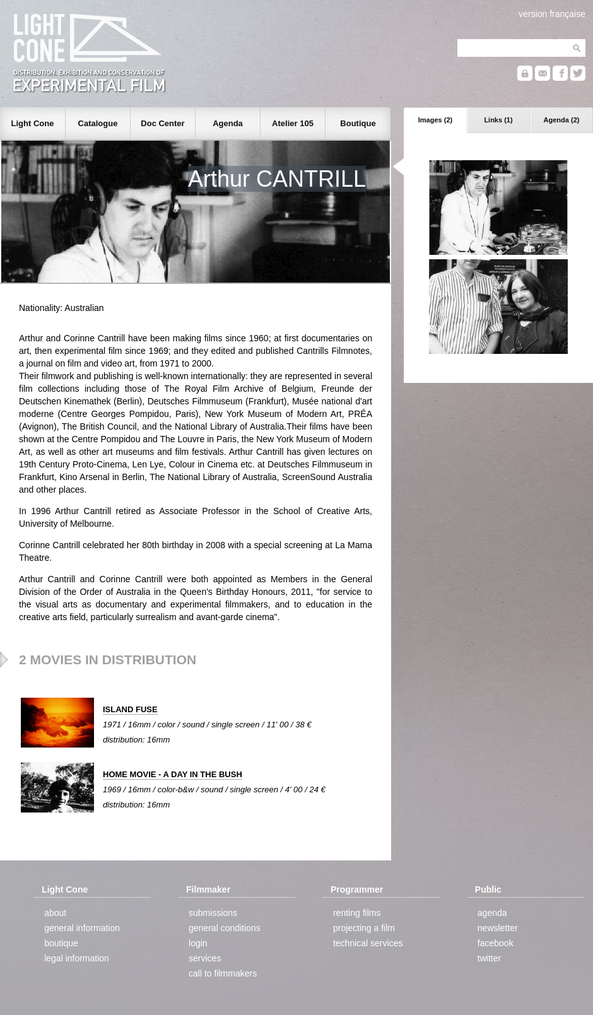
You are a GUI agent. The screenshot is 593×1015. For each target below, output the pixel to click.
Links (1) (498, 120)
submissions (213, 913)
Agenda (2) (562, 120)
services (205, 958)
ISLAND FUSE (130, 709)
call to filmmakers (223, 973)
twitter (489, 958)
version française (552, 14)
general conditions (225, 928)
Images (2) (435, 120)
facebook (496, 943)
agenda (492, 913)
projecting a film (364, 928)
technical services (368, 943)
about (55, 913)
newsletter (498, 928)
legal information (76, 958)
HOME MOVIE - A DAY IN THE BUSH (172, 774)
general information (82, 928)
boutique (61, 943)
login (198, 943)
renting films (356, 913)
